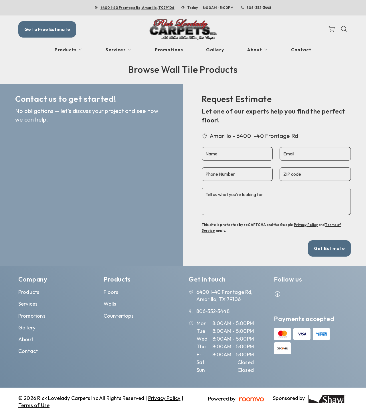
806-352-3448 (259, 7)
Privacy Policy (306, 224)
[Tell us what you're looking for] (276, 201)
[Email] (315, 154)
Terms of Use (34, 405)
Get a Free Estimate (47, 29)
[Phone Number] (237, 174)
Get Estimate (329, 248)
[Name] (237, 154)
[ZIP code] (315, 174)
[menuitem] (68, 50)
